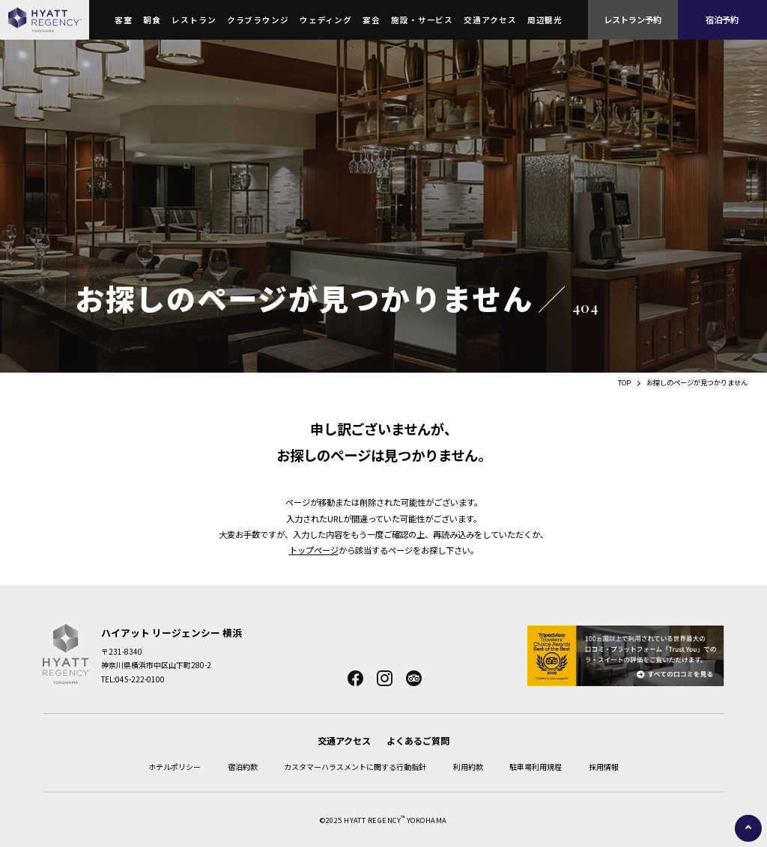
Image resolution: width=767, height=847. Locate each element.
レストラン (194, 19)
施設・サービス (422, 19)
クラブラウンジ (258, 19)
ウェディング (326, 19)
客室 (124, 19)
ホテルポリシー (174, 766)
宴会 (372, 19)
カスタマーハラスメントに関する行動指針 (355, 766)
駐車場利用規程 (535, 766)
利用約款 (468, 766)
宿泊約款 (243, 766)
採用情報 (604, 766)
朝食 (152, 19)
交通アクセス (490, 19)
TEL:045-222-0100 (133, 679)
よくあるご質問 (417, 740)
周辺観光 (545, 19)
